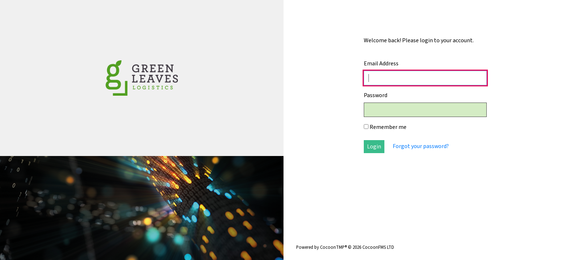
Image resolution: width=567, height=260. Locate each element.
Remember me (385, 127)
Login (374, 147)
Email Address (381, 64)
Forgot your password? (421, 146)
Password (375, 95)
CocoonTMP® (333, 247)
